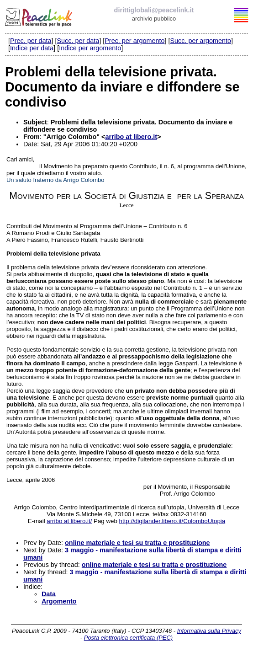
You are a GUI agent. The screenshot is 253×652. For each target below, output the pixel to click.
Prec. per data (30, 40)
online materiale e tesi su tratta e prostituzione (137, 542)
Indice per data (31, 48)
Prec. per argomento (134, 40)
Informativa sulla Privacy (209, 630)
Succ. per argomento (200, 40)
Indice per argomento (90, 48)
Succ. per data (78, 40)
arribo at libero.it (131, 136)
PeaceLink (39, 16)
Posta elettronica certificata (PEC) (128, 637)
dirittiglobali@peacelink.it (154, 10)
